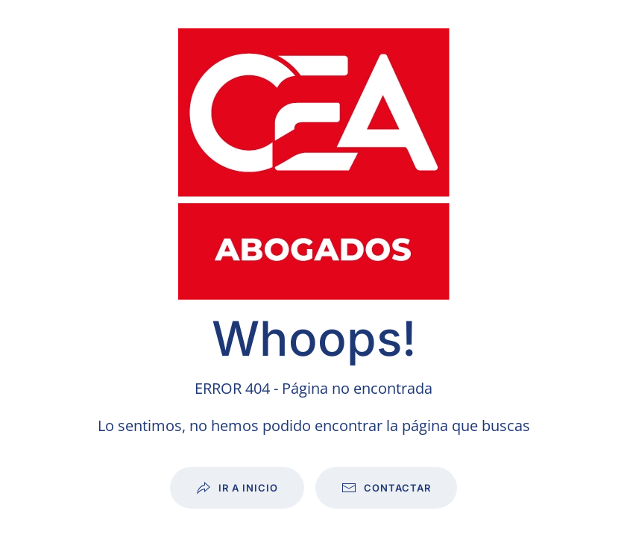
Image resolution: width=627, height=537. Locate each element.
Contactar (386, 487)
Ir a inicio (237, 487)
